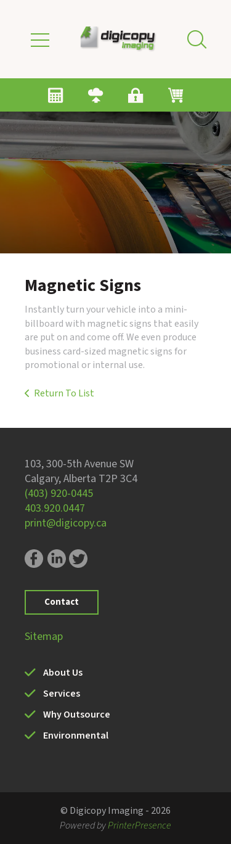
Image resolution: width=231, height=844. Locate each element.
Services (61, 693)
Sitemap (44, 636)
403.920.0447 (55, 508)
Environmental (75, 735)
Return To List (64, 393)
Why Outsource (76, 714)
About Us (63, 672)
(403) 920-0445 (59, 493)
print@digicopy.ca (66, 523)
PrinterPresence (139, 825)
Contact (61, 602)
